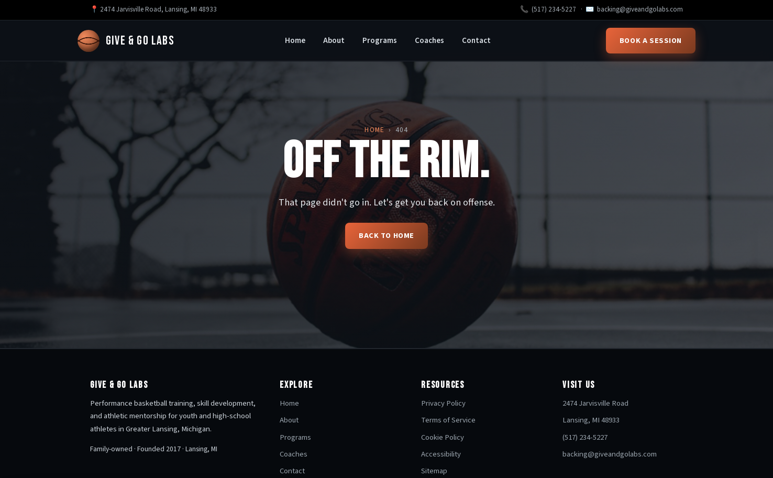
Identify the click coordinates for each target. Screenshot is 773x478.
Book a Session (651, 40)
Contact (476, 40)
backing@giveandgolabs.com (640, 9)
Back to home (386, 235)
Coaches (429, 40)
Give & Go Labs (126, 41)
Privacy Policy (443, 403)
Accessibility (441, 454)
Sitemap (434, 470)
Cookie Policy (442, 437)
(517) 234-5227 (554, 9)
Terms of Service (448, 420)
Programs (379, 40)
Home (295, 40)
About (334, 40)
